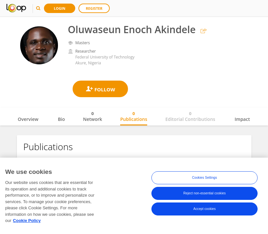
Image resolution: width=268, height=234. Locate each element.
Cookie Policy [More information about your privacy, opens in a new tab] (27, 221)
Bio (61, 119)
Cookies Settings (204, 178)
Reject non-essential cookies (204, 194)
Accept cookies (204, 209)
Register (94, 8)
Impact (242, 119)
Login (59, 8)
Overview (28, 119)
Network (92, 116)
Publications (133, 116)
